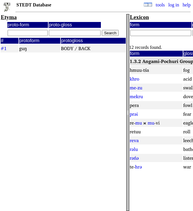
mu (138, 123)
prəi (134, 114)
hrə (138, 167)
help (186, 4)
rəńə (134, 158)
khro (134, 79)
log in (173, 4)
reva (134, 140)
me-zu (136, 87)
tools (160, 4)
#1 (4, 48)
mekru (136, 96)
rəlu (134, 149)
